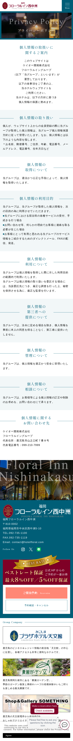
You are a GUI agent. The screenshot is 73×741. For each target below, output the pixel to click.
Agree (9, 735)
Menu (67, 8)
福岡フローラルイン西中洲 (19, 5)
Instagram (23, 549)
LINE (39, 549)
